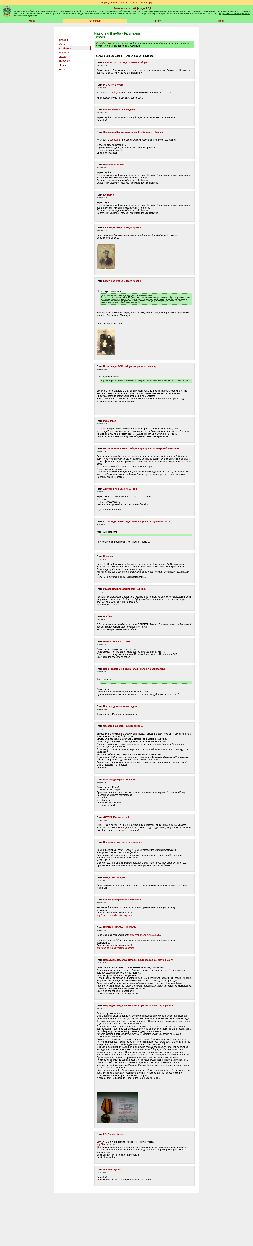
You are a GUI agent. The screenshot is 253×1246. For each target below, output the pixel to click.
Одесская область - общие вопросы (123, 726)
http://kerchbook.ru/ (106, 1144)
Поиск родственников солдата (120, 706)
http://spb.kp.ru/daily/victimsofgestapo (115, 915)
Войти (158, 21)
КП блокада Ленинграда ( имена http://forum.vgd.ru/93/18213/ (136, 521)
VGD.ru (32, 21)
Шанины (108, 556)
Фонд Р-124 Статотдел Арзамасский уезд (126, 62)
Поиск (221, 21)
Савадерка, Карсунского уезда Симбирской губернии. (133, 132)
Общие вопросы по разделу (119, 109)
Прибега (107, 616)
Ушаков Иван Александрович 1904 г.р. (124, 589)
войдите (124, 43)
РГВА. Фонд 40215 (113, 84)
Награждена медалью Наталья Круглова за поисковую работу (138, 960)
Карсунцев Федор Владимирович (122, 227)
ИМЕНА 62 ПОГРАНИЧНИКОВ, (119, 927)
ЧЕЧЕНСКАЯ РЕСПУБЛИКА (118, 641)
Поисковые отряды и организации (122, 842)
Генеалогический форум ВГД (132, 8)
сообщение (116, 92)
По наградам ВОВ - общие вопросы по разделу (129, 366)
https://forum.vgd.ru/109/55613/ (145, 935)
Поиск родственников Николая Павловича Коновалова (134, 669)
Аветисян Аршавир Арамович (120, 489)
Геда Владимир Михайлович (119, 779)
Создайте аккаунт (105, 43)
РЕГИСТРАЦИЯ (95, 21)
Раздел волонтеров (114, 877)
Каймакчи (108, 194)
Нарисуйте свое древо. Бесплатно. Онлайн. (124, 2)
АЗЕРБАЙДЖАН (112, 1169)
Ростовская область (114, 164)
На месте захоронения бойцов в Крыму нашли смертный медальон (141, 448)
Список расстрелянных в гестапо (122, 899)
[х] (150, 2)
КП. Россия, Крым (113, 1134)
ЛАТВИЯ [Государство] (116, 817)
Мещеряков (109, 421)
